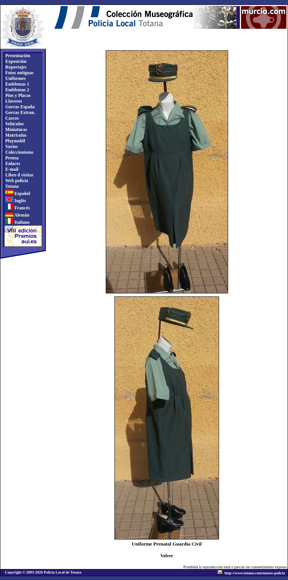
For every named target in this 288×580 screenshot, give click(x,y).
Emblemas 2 (16, 89)
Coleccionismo (18, 152)
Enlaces (12, 163)
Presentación (17, 55)
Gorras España (19, 106)
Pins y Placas (17, 95)
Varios (11, 146)
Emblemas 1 (16, 84)
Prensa (11, 158)
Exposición (15, 61)
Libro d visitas (18, 175)
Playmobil (14, 140)
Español (17, 193)
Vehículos (14, 123)
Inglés (15, 200)
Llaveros (13, 101)
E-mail (11, 169)
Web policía (16, 180)
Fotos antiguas (18, 72)
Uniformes (15, 78)
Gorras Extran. (19, 112)
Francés (17, 207)
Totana (11, 186)
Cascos (11, 118)
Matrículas (15, 135)
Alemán (16, 215)
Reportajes (15, 67)
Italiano (17, 222)
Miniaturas (15, 129)
